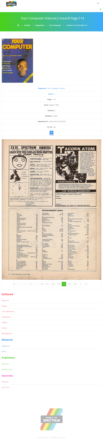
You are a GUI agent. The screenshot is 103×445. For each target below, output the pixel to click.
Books (4, 351)
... (36, 284)
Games (4, 306)
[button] (100, 9)
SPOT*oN (5, 387)
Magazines (40, 25)
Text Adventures (8, 311)
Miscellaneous (7, 333)
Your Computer (55, 25)
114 (64, 284)
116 (75, 284)
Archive (27, 25)
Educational (6, 317)
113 (58, 284)
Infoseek (5, 382)
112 (53, 284)
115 (69, 284)
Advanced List (7, 369)
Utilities (4, 322)
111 (47, 284)
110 (42, 284)
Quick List (5, 300)
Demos (4, 328)
